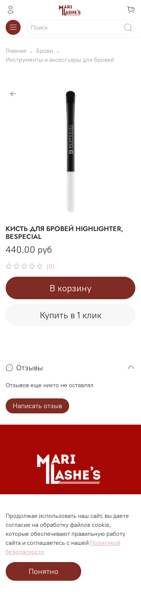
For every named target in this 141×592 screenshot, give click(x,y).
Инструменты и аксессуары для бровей (60, 59)
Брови (44, 50)
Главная (16, 50)
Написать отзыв (37, 405)
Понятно (43, 571)
